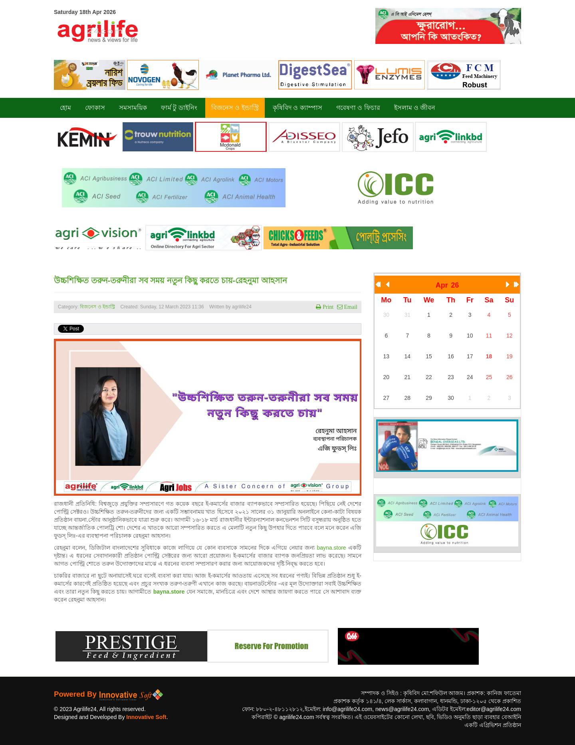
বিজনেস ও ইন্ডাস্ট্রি (97, 307)
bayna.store (331, 547)
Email (350, 307)
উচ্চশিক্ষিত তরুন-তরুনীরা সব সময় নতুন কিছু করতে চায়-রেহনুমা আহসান (170, 280)
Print (327, 307)
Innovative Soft (146, 717)
